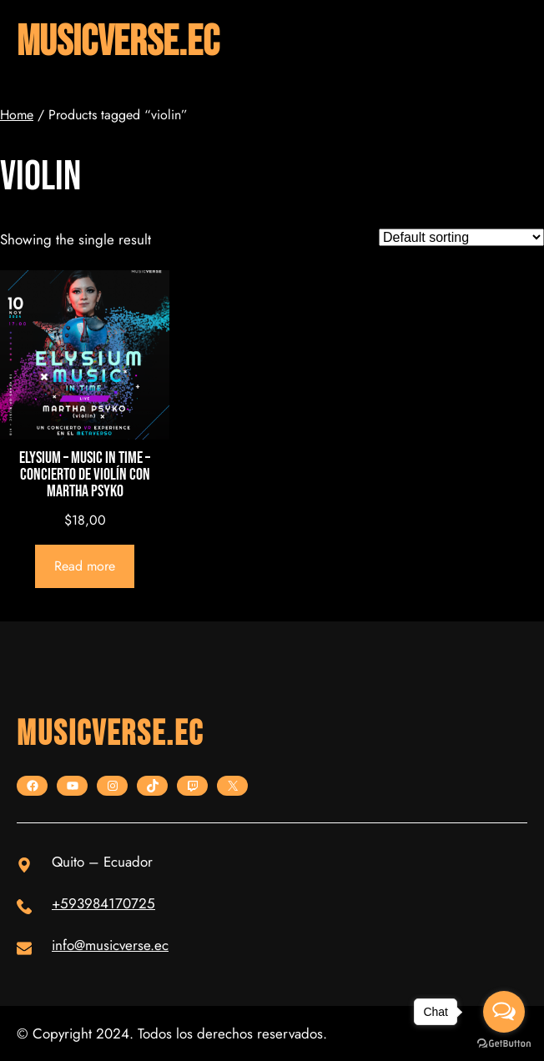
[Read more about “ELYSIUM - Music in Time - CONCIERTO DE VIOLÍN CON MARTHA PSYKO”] (85, 566)
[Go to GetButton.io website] (504, 1043)
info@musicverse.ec (110, 945)
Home (16, 114)
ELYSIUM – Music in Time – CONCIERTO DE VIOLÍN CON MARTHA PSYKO (84, 475)
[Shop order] (461, 237)
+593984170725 (103, 903)
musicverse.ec (118, 42)
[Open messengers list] (504, 1012)
